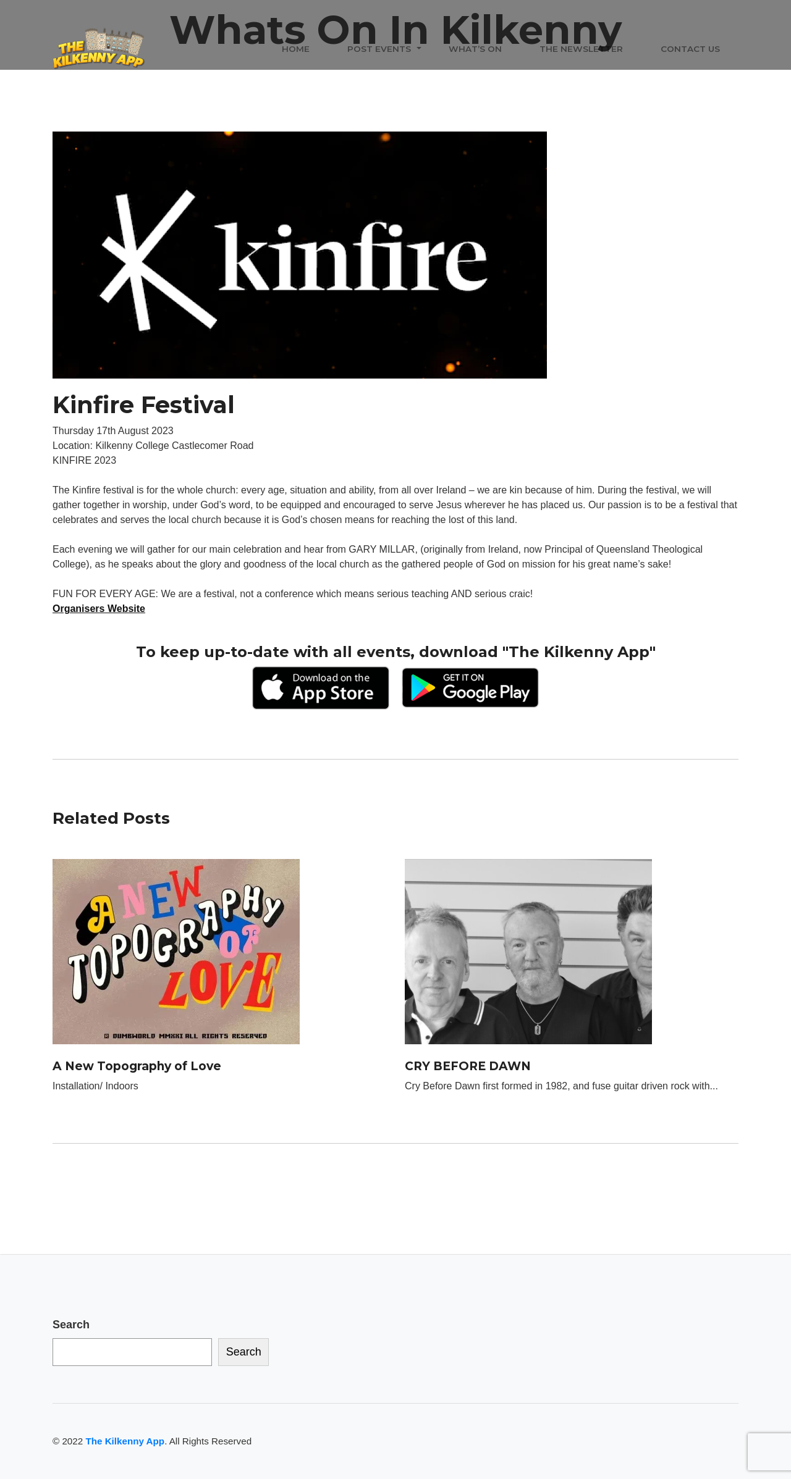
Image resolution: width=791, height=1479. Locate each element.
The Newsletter (581, 49)
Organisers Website (99, 608)
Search (71, 1324)
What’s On (475, 49)
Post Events (379, 49)
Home (296, 49)
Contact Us (690, 49)
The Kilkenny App (124, 1441)
